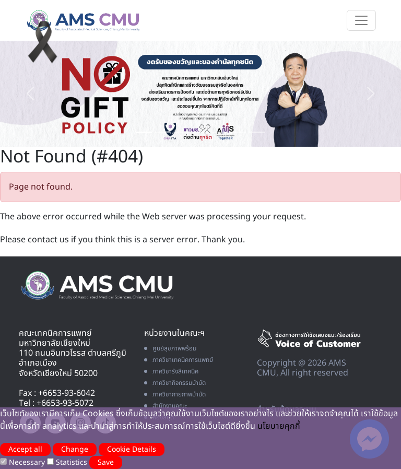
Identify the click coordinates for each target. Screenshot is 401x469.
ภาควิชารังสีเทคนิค (171, 371)
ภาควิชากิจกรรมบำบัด (175, 383)
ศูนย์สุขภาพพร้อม (170, 348)
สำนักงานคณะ (165, 406)
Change (74, 449)
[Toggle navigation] (361, 20)
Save (106, 462)
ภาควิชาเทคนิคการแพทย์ (178, 360)
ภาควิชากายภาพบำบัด (175, 394)
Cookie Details (131, 449)
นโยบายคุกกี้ (278, 426)
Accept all (25, 449)
